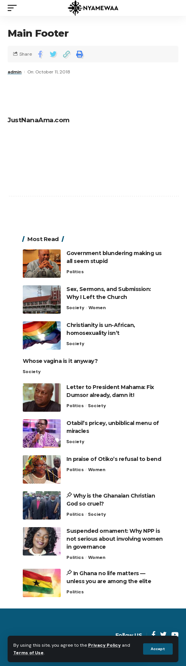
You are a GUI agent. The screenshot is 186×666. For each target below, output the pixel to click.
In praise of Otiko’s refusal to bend (113, 459)
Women (97, 308)
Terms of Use (28, 653)
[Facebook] (153, 635)
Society (75, 308)
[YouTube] (174, 635)
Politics (75, 272)
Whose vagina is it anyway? (60, 361)
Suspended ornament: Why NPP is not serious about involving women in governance (114, 539)
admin (15, 72)
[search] (172, 8)
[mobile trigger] (14, 8)
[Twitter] (163, 635)
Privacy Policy (104, 645)
